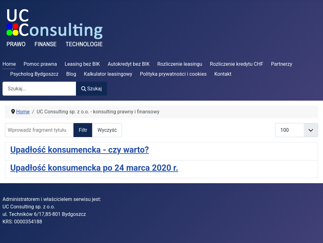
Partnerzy (281, 64)
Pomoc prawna (40, 64)
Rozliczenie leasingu (179, 64)
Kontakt (223, 74)
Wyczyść (107, 130)
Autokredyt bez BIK (129, 64)
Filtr (83, 130)
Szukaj (91, 89)
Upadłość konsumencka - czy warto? (79, 150)
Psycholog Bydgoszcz (34, 74)
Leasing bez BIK (82, 64)
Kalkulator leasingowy (108, 74)
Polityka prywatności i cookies (173, 74)
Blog (71, 74)
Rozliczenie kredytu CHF (237, 64)
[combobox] (39, 89)
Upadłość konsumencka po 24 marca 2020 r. (94, 168)
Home (9, 64)
